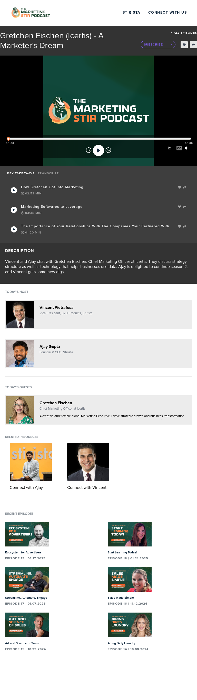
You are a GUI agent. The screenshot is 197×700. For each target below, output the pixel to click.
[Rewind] (89, 150)
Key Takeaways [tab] (21, 173)
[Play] (98, 150)
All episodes (184, 32)
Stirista (132, 12)
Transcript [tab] (48, 173)
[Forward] (108, 150)
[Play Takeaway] (14, 190)
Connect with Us (167, 12)
